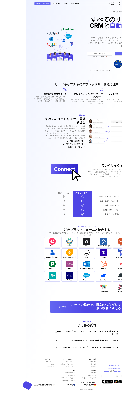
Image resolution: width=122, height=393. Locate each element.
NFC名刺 (67, 364)
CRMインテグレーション (41, 364)
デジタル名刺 (66, 361)
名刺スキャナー (44, 361)
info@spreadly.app (89, 368)
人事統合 (67, 367)
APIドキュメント (44, 367)
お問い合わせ (49, 3)
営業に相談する (95, 376)
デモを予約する (74, 54)
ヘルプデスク (24, 367)
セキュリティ (24, 361)
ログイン (40, 3)
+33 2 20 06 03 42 (88, 365)
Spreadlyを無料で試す (17, 3)
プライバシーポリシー (42, 378)
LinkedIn (81, 371)
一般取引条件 (45, 375)
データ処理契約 (44, 372)
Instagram (92, 371)
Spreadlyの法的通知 (43, 380)
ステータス (24, 364)
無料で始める (101, 54)
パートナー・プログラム (63, 378)
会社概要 (67, 372)
